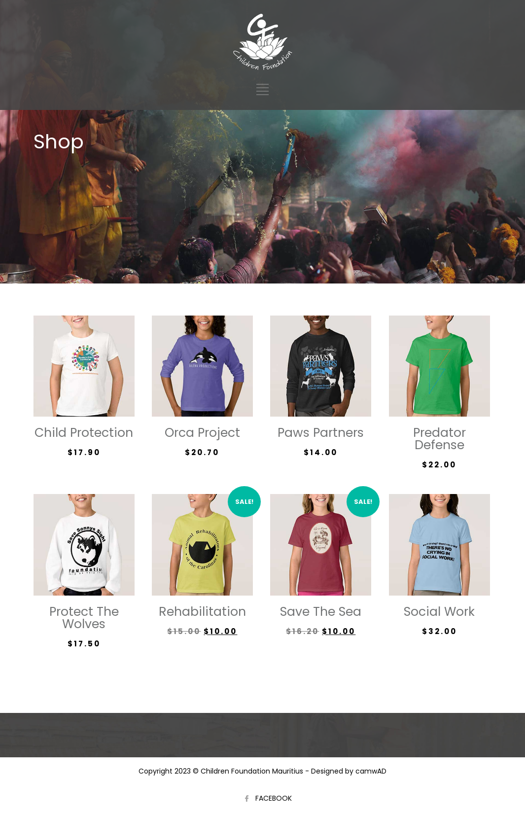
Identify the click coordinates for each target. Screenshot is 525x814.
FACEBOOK (273, 798)
